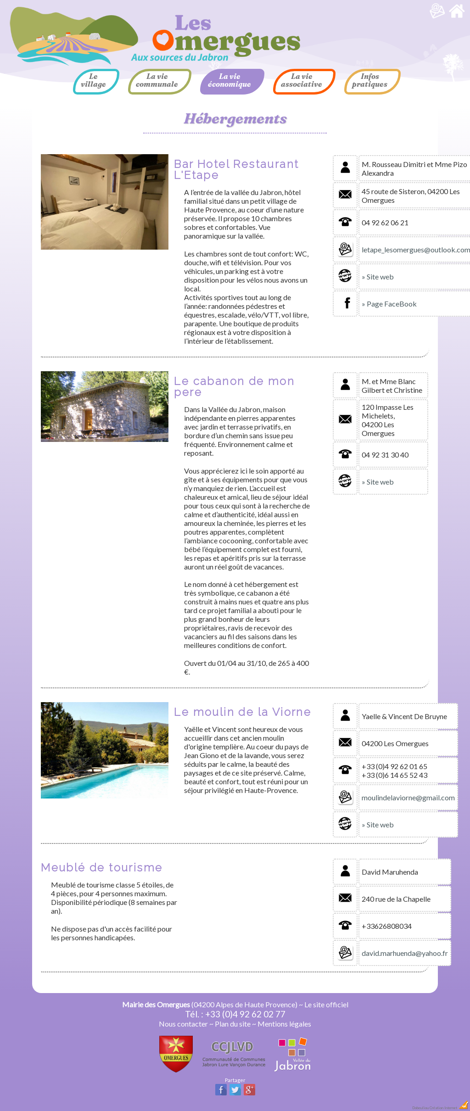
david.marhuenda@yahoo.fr (405, 953)
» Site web (378, 276)
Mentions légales (284, 1023)
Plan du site (233, 1023)
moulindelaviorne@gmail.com (408, 797)
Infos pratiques (369, 80)
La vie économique (229, 80)
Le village (93, 80)
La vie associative (301, 80)
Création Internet (449, 1107)
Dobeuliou (420, 1107)
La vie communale (157, 80)
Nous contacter (183, 1023)
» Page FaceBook (389, 303)
